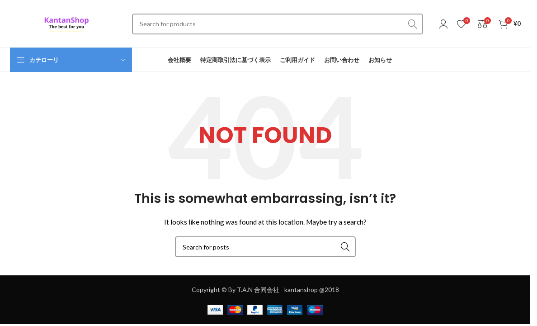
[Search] (277, 24)
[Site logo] (66, 23)
